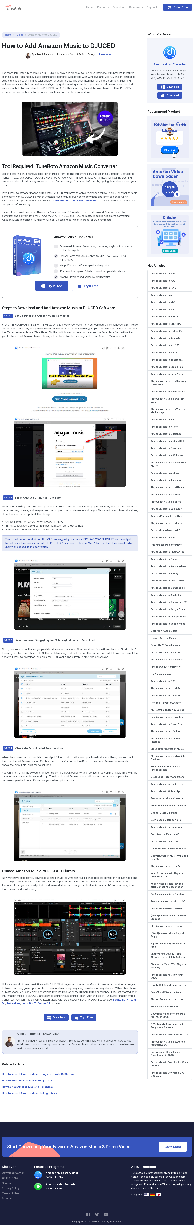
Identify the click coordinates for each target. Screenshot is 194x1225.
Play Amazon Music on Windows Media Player (169, 407)
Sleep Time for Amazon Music (167, 745)
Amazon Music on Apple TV (166, 591)
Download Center (13, 1168)
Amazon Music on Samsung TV (168, 583)
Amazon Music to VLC (163, 415)
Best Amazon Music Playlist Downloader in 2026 (166, 1049)
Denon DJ (43, 999)
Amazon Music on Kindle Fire (167, 780)
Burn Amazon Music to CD (165, 830)
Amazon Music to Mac (163, 533)
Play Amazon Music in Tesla (166, 922)
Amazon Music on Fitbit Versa (167, 370)
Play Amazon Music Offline (165, 727)
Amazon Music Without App (166, 787)
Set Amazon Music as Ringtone (168, 890)
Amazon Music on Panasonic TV (169, 598)
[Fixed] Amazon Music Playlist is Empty (168, 931)
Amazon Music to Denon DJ (166, 334)
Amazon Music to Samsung (166, 476)
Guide (20, 31)
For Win (49, 1173)
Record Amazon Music (163, 634)
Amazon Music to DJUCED (165, 341)
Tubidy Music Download (164, 1002)
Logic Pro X (29, 999)
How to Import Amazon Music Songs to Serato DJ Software (39, 1070)
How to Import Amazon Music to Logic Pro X (29, 1089)
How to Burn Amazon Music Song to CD (27, 1076)
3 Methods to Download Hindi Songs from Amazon (167, 1021)
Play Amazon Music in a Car (166, 862)
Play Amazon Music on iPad (166, 490)
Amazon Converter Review (166, 662)
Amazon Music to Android (165, 469)
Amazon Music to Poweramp (166, 444)
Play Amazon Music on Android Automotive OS (168, 1039)
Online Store (178, 7)
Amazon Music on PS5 (163, 677)
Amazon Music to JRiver (164, 422)
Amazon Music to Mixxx (164, 348)
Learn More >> (150, 1184)
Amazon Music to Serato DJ (166, 319)
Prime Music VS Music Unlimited (168, 801)
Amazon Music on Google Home (168, 612)
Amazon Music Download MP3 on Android (169, 1060)
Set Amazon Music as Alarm (166, 816)
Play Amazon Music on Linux (166, 519)
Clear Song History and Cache (168, 772)
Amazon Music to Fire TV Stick (167, 576)
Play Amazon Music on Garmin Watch (167, 396)
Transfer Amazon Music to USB (168, 897)
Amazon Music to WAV (163, 276)
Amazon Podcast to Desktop (166, 512)
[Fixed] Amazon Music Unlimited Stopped (168, 913)
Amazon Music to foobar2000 (167, 437)
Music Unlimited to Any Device (167, 705)
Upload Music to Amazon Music (168, 844)
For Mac (59, 1173)
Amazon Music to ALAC (163, 305)
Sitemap (7, 1194)
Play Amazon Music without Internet (166, 736)
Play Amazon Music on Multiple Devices (168, 753)
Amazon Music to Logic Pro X (167, 362)
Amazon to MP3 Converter (165, 648)
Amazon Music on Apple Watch (168, 387)
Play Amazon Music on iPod (166, 497)
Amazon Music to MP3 (163, 269)
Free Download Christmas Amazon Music (165, 764)
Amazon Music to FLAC (163, 284)
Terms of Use (10, 1189)
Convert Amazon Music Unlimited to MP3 (169, 853)
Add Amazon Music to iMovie (167, 540)
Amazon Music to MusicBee (166, 429)
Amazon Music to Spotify (164, 569)
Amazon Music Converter (170, 60)
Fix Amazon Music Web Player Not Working (169, 962)
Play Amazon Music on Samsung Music (169, 460)
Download (119, 7)
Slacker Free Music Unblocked (168, 995)
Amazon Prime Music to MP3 (166, 904)
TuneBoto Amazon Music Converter (74, 196)
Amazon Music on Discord (165, 691)
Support (152, 7)
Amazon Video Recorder (61, 1180)
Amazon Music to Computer (166, 504)
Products (103, 7)
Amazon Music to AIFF (163, 291)
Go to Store (172, 1143)
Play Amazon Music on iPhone (167, 483)
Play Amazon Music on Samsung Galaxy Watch (169, 379)
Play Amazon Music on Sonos (167, 655)
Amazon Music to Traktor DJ (166, 327)
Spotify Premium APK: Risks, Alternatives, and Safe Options (168, 951)
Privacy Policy (10, 1184)
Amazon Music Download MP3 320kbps (168, 1070)
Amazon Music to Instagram (166, 823)
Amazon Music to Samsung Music (169, 562)
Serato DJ (119, 995)
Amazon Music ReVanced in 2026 (169, 1030)
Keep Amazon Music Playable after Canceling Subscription (167, 881)
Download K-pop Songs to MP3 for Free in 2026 (168, 1011)
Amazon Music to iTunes (164, 555)
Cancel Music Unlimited (164, 808)
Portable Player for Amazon (166, 698)
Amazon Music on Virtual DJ (166, 312)
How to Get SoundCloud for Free (169, 981)
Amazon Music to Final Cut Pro (168, 548)
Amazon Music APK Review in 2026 (167, 972)
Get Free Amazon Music (164, 627)
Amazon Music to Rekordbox (167, 355)
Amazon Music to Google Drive (168, 605)
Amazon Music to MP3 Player (167, 451)
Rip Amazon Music (161, 670)
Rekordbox (13, 999)
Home (89, 7)
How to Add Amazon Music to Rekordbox (27, 1082)
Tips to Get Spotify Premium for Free (168, 941)
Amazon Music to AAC (163, 298)
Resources (136, 7)
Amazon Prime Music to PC (165, 526)
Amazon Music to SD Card (165, 837)
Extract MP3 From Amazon (165, 641)
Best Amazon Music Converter (168, 794)
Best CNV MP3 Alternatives (166, 988)
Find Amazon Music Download (167, 713)
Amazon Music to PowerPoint (167, 720)
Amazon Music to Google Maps (168, 619)
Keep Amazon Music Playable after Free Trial (167, 871)
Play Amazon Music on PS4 (166, 684)
